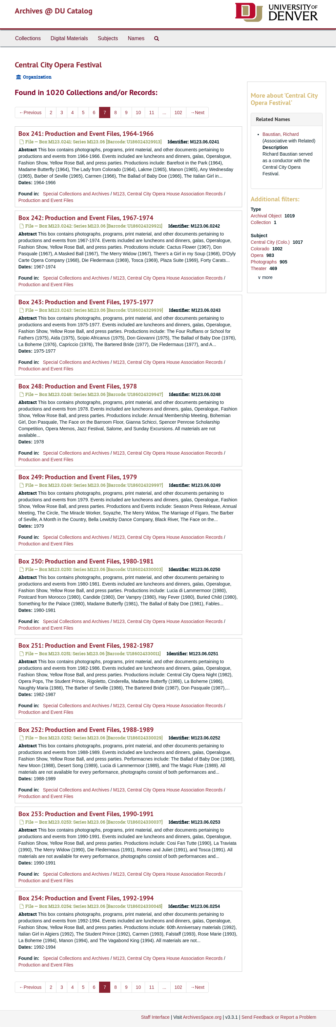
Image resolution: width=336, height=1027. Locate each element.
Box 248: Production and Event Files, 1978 (77, 386)
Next (197, 112)
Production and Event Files (45, 200)
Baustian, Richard (280, 134)
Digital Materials (69, 38)
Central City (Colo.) (271, 242)
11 (151, 112)
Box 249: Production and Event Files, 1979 (77, 477)
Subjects (108, 38)
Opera (258, 255)
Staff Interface (155, 1017)
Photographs (264, 261)
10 (138, 112)
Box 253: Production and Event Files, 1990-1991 (86, 814)
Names (136, 38)
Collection (261, 222)
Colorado (261, 248)
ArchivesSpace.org (202, 1017)
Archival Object (267, 215)
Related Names (273, 119)
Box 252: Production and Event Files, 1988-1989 (86, 729)
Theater (259, 268)
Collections (28, 38)
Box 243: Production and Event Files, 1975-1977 (86, 302)
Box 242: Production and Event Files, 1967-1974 (85, 217)
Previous (30, 112)
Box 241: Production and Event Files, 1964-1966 (86, 133)
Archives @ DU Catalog (54, 11)
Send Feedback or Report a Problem (279, 1017)
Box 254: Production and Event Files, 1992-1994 (86, 898)
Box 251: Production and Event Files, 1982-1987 (86, 645)
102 (178, 112)
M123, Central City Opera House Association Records (168, 193)
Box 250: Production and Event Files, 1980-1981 (86, 561)
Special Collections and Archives (76, 193)
